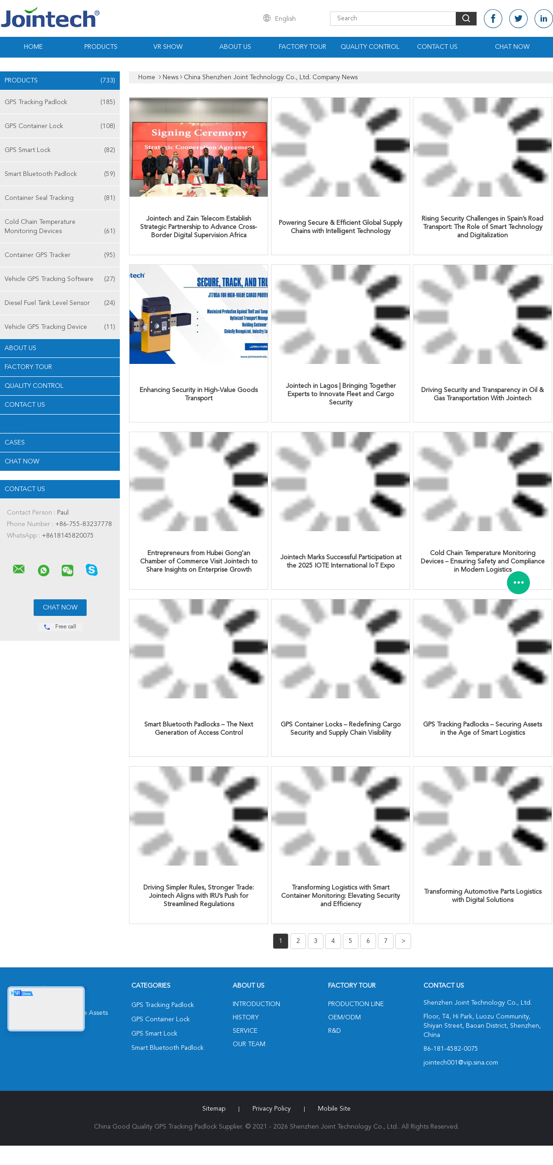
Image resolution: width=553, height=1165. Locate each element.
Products (101, 47)
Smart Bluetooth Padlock (60, 174)
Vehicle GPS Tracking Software (60, 279)
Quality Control (370, 47)
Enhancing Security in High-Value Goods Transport (199, 394)
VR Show (167, 47)
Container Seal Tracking (60, 198)
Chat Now (512, 47)
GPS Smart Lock (60, 150)
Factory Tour (302, 47)
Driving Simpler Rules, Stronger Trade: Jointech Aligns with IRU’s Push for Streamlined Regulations (198, 895)
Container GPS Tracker (60, 255)
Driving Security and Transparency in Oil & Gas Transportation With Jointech (482, 394)
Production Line (356, 1004)
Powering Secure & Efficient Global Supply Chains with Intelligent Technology (340, 227)
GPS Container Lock (60, 126)
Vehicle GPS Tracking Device (60, 327)
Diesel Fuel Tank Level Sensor (60, 303)
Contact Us (437, 47)
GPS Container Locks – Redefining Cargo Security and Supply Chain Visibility (341, 728)
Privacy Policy (272, 1109)
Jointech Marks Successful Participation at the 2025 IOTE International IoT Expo (340, 561)
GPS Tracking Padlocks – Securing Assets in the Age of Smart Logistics (482, 728)
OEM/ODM (344, 1017)
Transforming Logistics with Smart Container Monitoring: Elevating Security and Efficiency (340, 895)
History (246, 1017)
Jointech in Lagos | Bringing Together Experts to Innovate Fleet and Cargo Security (341, 394)
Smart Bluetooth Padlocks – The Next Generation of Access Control (198, 728)
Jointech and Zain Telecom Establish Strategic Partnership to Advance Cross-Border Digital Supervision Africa (198, 227)
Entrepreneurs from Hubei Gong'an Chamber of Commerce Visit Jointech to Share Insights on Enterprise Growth (199, 561)
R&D (334, 1031)
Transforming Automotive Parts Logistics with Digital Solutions (482, 896)
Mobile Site (334, 1109)
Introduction (256, 1004)
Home (33, 47)
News (14, 424)
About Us (235, 47)
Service (245, 1031)
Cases (15, 442)
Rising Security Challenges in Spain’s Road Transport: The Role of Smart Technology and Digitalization (482, 227)
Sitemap (213, 1109)
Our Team (249, 1044)
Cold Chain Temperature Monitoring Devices (60, 227)
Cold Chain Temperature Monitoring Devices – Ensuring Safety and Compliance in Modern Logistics (483, 561)
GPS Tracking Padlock (60, 102)
